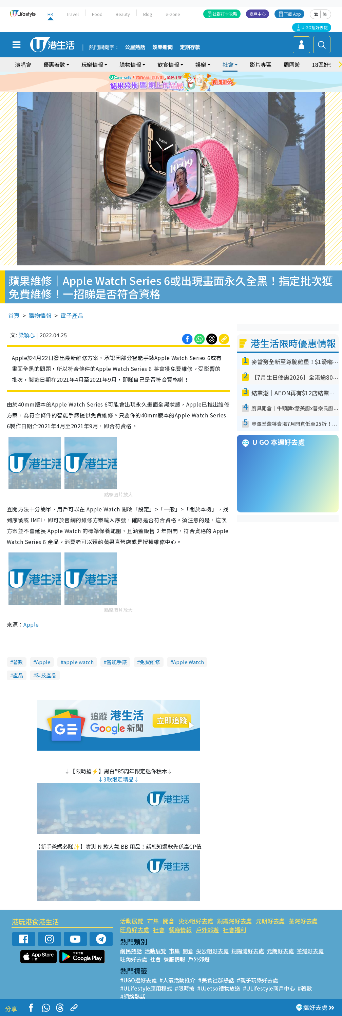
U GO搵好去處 (315, 27)
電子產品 (71, 315)
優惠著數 (54, 64)
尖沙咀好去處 (195, 921)
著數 (18, 661)
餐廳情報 (180, 929)
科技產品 (46, 675)
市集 (153, 921)
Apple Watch (188, 661)
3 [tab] (169, 82)
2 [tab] (162, 82)
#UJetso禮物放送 (218, 988)
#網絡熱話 (132, 996)
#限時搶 (184, 988)
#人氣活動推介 (177, 980)
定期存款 (190, 47)
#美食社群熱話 (216, 980)
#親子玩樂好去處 (257, 980)
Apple (31, 624)
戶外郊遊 (207, 929)
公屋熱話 (135, 47)
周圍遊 (292, 64)
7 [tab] (166, 90)
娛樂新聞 (162, 47)
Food (97, 14)
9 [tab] (179, 90)
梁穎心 (26, 335)
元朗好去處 (270, 921)
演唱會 (23, 64)
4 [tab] (176, 82)
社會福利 (234, 929)
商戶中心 (257, 14)
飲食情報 (168, 64)
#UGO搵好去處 (138, 980)
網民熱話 (131, 951)
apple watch (78, 661)
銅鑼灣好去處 (234, 921)
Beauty (123, 14)
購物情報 (130, 64)
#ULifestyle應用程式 (146, 988)
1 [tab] (155, 82)
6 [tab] (189, 82)
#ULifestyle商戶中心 (269, 988)
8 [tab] (172, 90)
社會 (228, 64)
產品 (18, 675)
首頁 (14, 315)
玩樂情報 (92, 64)
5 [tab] (182, 82)
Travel (72, 14)
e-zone (173, 14)
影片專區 (260, 64)
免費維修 (150, 661)
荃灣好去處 (303, 921)
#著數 (305, 988)
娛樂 (200, 64)
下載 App (292, 14)
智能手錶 (117, 661)
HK (50, 14)
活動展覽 (131, 921)
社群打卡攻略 (225, 14)
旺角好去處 (134, 929)
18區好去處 (326, 64)
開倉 (168, 921)
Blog (147, 14)
